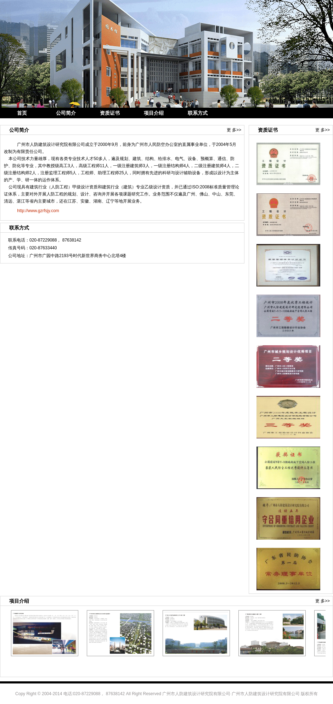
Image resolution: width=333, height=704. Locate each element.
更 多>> (234, 129)
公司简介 (66, 113)
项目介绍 (154, 113)
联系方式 (198, 113)
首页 (22, 113)
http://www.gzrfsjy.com (38, 210)
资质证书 (110, 113)
